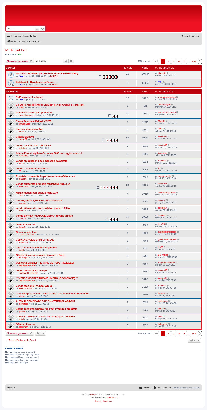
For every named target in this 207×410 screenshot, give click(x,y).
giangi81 (162, 73)
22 (20, 171)
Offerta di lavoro (25, 224)
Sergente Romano (27, 265)
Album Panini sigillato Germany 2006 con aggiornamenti (49, 153)
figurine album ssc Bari (29, 129)
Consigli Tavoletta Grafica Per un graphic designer (45, 316)
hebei (21, 319)
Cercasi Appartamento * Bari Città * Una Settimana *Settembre (52, 293)
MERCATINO (16, 50)
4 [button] (179, 61)
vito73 (21, 131)
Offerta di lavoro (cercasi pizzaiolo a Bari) (40, 255)
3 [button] (173, 61)
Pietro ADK (24, 186)
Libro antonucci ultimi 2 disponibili (36, 247)
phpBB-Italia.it (111, 398)
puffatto (22, 148)
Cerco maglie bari (26, 232)
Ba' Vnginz (23, 258)
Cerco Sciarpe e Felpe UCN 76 (33, 121)
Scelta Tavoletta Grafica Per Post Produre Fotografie (46, 309)
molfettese (23, 304)
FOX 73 (22, 218)
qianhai (22, 311)
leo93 (21, 250)
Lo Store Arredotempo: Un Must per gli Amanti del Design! (50, 104)
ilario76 (22, 227)
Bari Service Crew (27, 281)
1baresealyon (164, 104)
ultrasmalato (24, 124)
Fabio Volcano (25, 288)
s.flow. (21, 296)
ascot (21, 163)
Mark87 (161, 121)
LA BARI (54, 76)
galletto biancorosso (167, 232)
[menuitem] (33, 36)
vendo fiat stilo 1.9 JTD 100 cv (33, 145)
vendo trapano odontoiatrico (32, 168)
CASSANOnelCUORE (29, 273)
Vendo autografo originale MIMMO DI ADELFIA (43, 184)
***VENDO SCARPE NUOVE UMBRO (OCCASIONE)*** (47, 278)
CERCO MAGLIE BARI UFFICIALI (35, 239)
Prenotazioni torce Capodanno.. (34, 112)
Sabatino (162, 160)
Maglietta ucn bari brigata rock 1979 (37, 192)
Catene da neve (25, 136)
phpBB (93, 394)
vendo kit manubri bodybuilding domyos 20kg (43, 208)
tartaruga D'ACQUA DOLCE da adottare (39, 200)
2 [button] (168, 61)
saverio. (22, 203)
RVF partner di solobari (29, 97)
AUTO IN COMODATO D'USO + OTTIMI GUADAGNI (45, 301)
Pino (20, 54)
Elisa (21, 195)
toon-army (23, 156)
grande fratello (164, 176)
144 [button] (194, 61)
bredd (21, 107)
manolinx (23, 179)
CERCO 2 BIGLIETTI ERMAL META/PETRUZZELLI (45, 262)
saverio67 (162, 136)
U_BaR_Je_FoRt (26, 234)
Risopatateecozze (27, 115)
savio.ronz (23, 242)
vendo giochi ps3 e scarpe (31, 270)
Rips (21, 76)
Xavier (21, 210)
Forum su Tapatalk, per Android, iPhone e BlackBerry (47, 73)
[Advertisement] (135, 16)
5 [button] (184, 61)
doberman (23, 327)
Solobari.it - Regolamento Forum (35, 82)
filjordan (161, 293)
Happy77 (23, 139)
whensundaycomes (167, 97)
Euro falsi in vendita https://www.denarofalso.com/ (45, 176)
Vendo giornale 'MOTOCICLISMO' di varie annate (44, 215)
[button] (156, 61)
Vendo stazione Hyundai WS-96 (34, 285)
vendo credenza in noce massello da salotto (42, 160)
